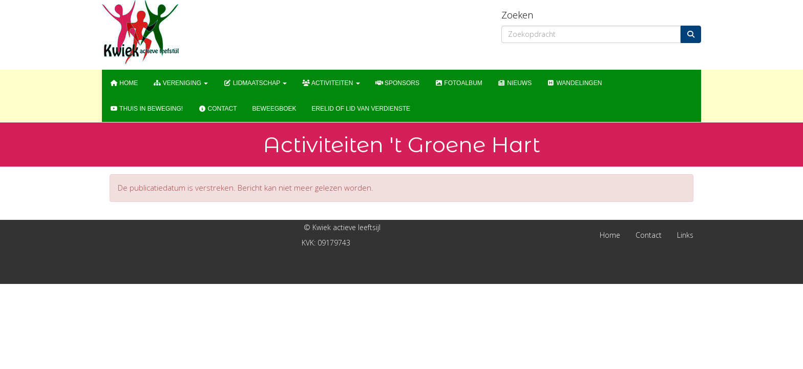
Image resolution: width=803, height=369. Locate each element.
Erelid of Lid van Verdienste (361, 108)
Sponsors (397, 83)
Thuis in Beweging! (146, 108)
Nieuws (515, 83)
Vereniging (180, 83)
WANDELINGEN (574, 83)
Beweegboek (274, 108)
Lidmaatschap (255, 83)
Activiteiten (331, 83)
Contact (217, 108)
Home (124, 83)
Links (685, 235)
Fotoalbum (458, 83)
